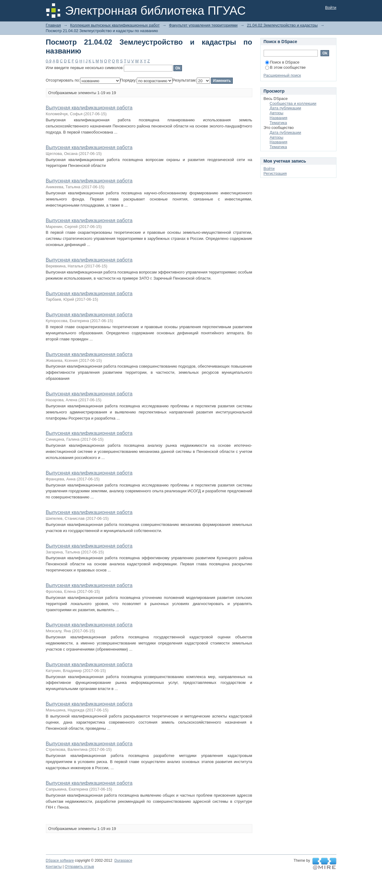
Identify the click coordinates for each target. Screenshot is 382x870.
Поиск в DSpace (282, 62)
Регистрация (275, 173)
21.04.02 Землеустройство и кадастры (282, 25)
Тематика (278, 122)
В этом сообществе (285, 67)
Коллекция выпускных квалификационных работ (115, 25)
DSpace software (60, 860)
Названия (278, 118)
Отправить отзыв (79, 866)
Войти (330, 7)
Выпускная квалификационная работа (89, 107)
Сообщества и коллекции (293, 103)
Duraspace (123, 860)
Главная (53, 25)
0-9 (49, 61)
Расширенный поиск (282, 75)
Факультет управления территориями (203, 25)
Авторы (277, 113)
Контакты (54, 866)
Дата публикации (285, 108)
